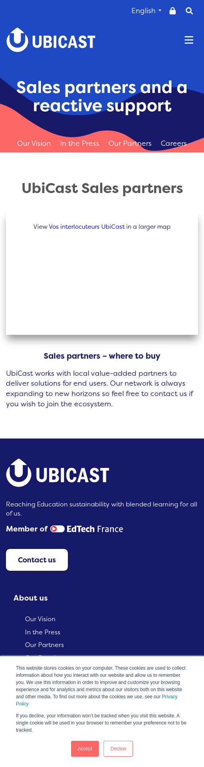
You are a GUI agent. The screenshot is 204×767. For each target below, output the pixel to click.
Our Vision (35, 143)
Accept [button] (85, 749)
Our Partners (131, 143)
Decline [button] (118, 749)
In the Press (80, 143)
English (146, 10)
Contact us (37, 560)
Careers (174, 143)
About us (30, 598)
